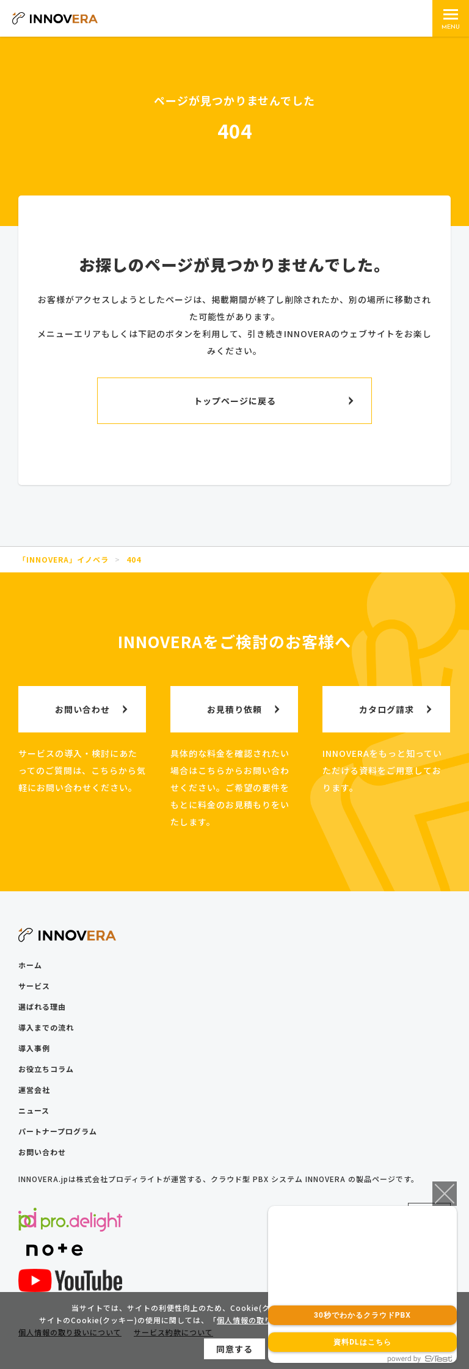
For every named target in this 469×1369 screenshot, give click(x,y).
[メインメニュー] (450, 18)
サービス (34, 985)
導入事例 (34, 1048)
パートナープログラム (57, 1131)
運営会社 (34, 1089)
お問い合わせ (42, 1152)
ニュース (33, 1110)
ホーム (30, 965)
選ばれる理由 (42, 1006)
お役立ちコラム (46, 1069)
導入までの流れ (46, 1027)
